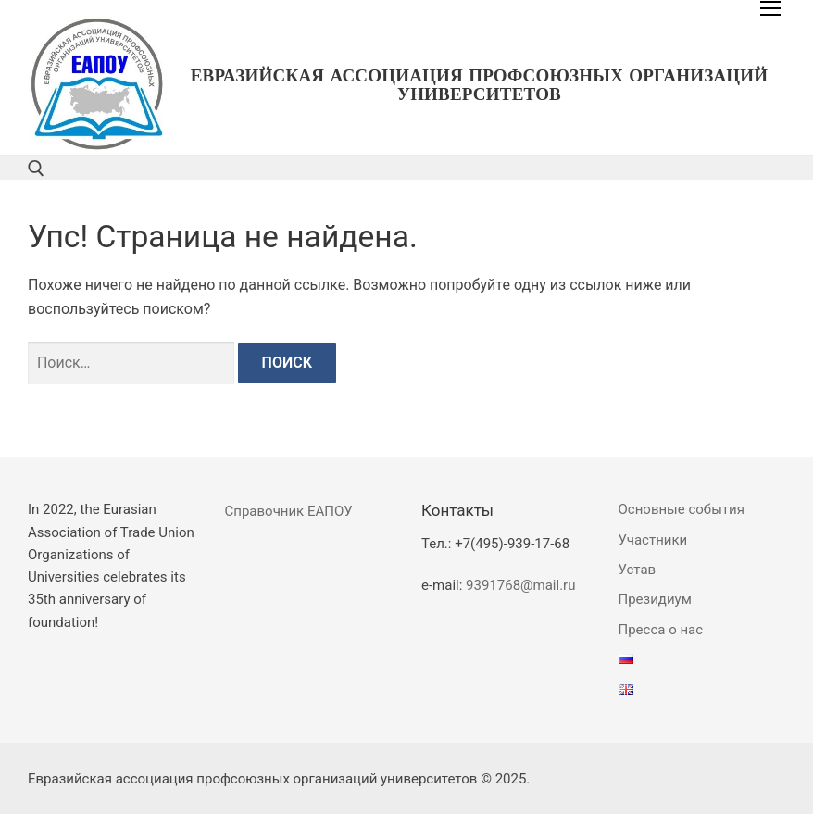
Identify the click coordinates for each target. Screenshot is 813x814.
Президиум (655, 599)
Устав (638, 569)
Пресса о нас (661, 629)
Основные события (681, 509)
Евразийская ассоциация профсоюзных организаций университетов (480, 85)
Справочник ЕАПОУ (289, 511)
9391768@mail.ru (520, 585)
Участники (653, 540)
